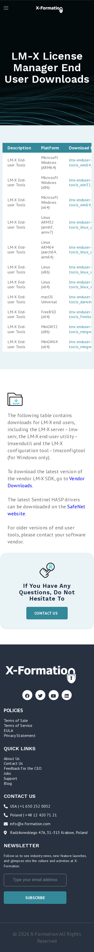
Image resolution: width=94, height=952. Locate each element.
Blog (8, 783)
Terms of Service (18, 725)
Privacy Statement (20, 735)
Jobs (7, 773)
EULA (8, 730)
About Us (12, 758)
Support (10, 778)
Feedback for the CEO (23, 768)
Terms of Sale (16, 720)
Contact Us (13, 763)
